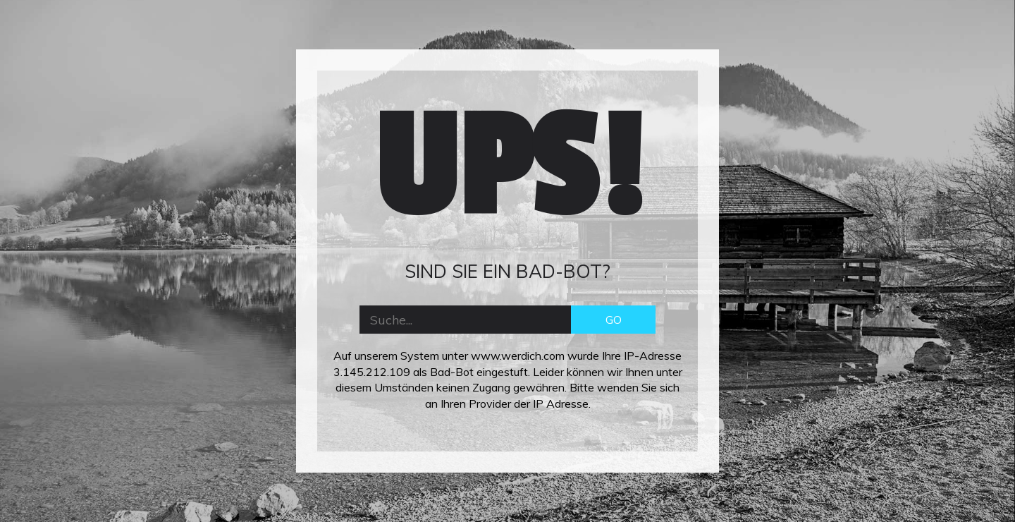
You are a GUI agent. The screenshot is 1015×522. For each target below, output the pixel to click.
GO (613, 319)
